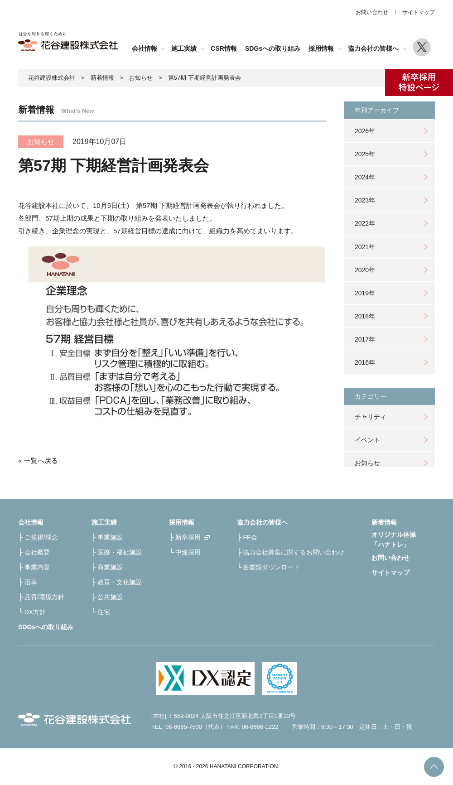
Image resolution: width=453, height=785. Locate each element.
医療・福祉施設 (119, 552)
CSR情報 (224, 48)
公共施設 (110, 597)
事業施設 (110, 537)
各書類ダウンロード (271, 567)
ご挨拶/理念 (41, 537)
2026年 (365, 131)
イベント (367, 439)
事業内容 (37, 567)
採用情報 (321, 48)
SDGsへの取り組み (272, 48)
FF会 (250, 537)
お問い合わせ (372, 12)
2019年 (365, 293)
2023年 (365, 200)
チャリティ (370, 416)
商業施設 (110, 567)
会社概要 (37, 552)
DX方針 (35, 612)
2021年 (365, 246)
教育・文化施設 (119, 582)
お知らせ (367, 463)
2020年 (365, 270)
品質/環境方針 (44, 597)
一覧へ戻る (41, 460)
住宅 (103, 612)
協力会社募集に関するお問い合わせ (293, 552)
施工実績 (184, 48)
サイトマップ (418, 12)
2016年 (365, 362)
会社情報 (144, 48)
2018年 (365, 316)
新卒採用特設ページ (419, 82)
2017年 (365, 339)
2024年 (365, 177)
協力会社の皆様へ (373, 48)
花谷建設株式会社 (51, 77)
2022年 (365, 223)
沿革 (30, 582)
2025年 (365, 154)
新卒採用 (188, 537)
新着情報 (102, 77)
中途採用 (188, 552)
